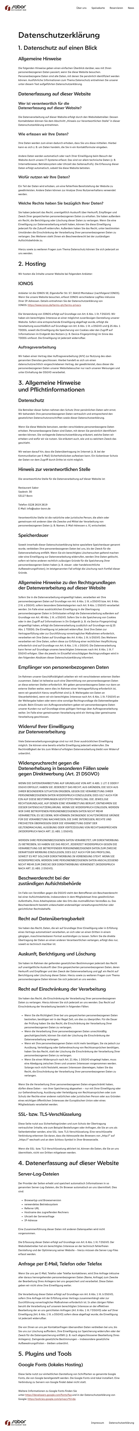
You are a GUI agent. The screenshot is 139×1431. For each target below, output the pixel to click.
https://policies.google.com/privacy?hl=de (51, 1399)
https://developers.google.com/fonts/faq (48, 1394)
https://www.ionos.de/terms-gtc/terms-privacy (54, 305)
